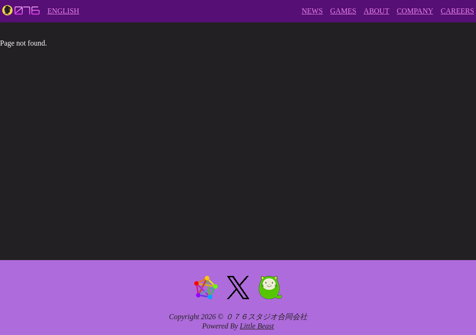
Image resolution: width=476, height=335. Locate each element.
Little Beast (257, 326)
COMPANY (415, 11)
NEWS (312, 11)
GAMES (343, 11)
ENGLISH (63, 11)
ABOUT (376, 11)
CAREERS (457, 11)
